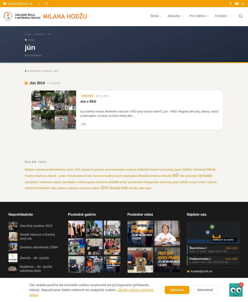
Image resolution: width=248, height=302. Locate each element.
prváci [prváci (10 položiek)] (123, 182)
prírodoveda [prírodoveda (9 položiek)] (135, 182)
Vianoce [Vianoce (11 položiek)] (212, 182)
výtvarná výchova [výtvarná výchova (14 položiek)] (79, 188)
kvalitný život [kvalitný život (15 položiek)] (113, 175)
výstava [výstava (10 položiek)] (61, 188)
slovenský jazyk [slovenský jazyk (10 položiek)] (169, 182)
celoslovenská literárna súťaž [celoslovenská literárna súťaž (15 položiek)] (54, 169)
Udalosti (39, 34)
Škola (155, 16)
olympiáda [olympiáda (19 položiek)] (205, 175)
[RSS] (243, 3)
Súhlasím (177, 290)
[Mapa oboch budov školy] (213, 232)
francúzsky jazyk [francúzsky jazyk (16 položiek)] (170, 169)
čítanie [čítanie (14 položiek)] (95, 188)
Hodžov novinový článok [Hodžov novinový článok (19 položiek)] (198, 169)
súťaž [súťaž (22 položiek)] (184, 182)
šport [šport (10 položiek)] (148, 188)
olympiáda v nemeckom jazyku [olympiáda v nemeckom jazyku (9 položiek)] (43, 182)
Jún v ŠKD (88, 101)
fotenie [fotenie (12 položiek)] (154, 169)
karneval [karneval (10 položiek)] (98, 175)
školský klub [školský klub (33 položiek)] (118, 188)
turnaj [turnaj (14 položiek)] (192, 182)
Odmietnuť (205, 290)
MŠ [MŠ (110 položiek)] (176, 175)
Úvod (27, 34)
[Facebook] (230, 3)
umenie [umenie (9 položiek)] (201, 182)
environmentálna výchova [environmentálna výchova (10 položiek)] (120, 169)
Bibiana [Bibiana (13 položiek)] (29, 169)
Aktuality (175, 16)
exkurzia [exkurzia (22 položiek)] (143, 169)
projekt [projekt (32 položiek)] (114, 182)
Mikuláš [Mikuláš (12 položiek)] (167, 175)
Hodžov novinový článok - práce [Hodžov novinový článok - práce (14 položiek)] (45, 175)
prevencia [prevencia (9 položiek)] (102, 182)
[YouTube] (237, 3)
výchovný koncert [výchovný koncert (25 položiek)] (37, 188)
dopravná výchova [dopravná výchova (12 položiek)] (92, 169)
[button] (235, 289)
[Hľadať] (241, 16)
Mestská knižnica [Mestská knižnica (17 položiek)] (149, 175)
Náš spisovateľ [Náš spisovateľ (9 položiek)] (188, 175)
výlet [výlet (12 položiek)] (53, 188)
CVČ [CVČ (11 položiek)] (77, 169)
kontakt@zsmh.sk (17, 3)
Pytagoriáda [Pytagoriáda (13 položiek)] (151, 182)
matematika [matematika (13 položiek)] (129, 175)
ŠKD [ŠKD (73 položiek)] (105, 188)
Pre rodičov (199, 16)
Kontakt (222, 16)
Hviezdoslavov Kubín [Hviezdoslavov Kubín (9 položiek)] (79, 175)
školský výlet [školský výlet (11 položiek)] (136, 188)
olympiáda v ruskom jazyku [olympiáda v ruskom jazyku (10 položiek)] (78, 182)
